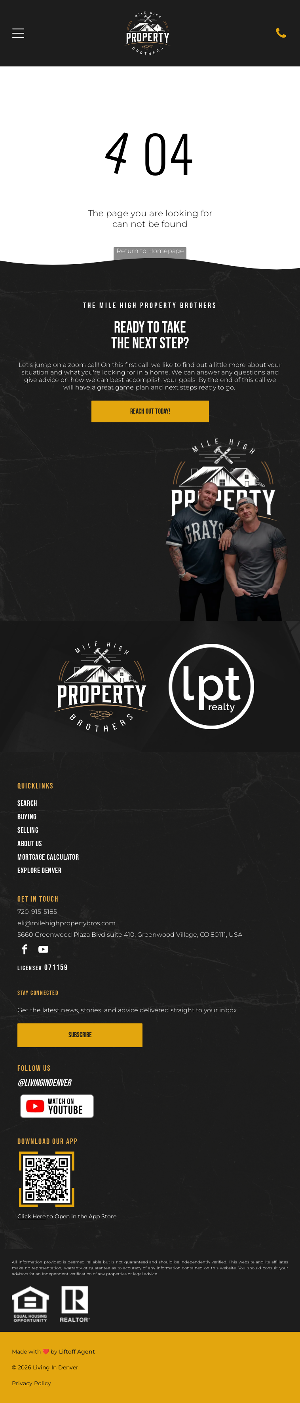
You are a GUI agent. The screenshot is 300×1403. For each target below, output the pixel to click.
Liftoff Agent (77, 1351)
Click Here (31, 1216)
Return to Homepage (150, 251)
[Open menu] (18, 33)
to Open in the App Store (81, 1216)
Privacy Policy (31, 1383)
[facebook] (24, 950)
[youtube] (43, 950)
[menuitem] (150, 803)
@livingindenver (44, 1083)
